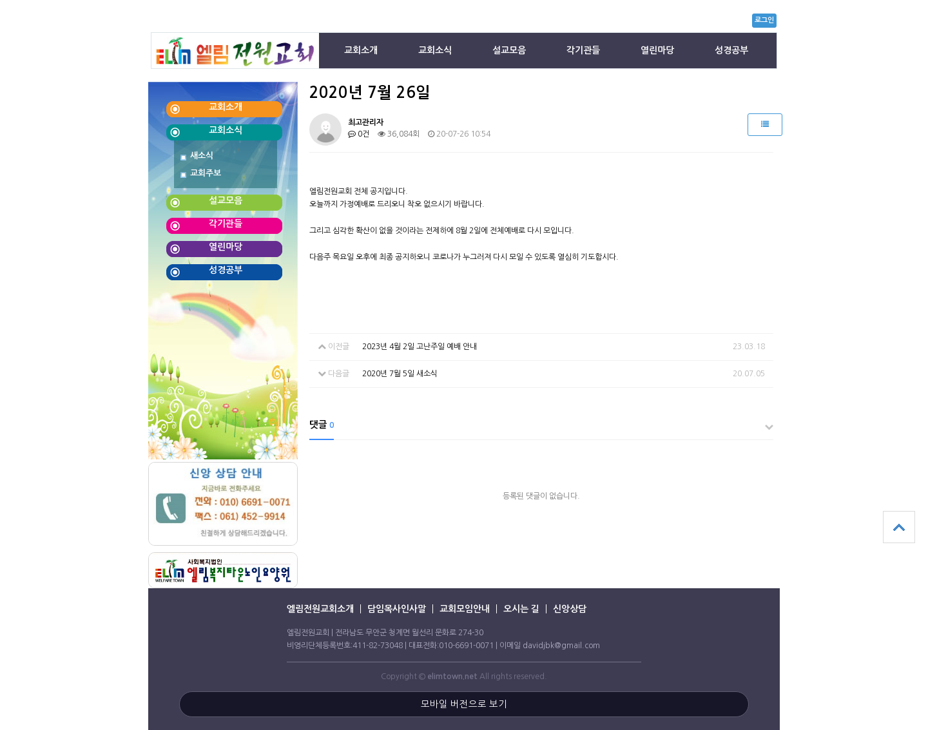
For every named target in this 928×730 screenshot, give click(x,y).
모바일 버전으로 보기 (464, 704)
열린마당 (657, 50)
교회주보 (205, 173)
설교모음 (509, 50)
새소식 (201, 155)
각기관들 (583, 50)
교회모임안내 (465, 608)
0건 (358, 134)
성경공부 (731, 50)
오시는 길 (521, 608)
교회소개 (361, 50)
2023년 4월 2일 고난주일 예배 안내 (419, 347)
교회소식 (435, 50)
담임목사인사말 (396, 608)
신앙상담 (569, 608)
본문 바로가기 (0, 32)
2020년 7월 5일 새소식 (400, 374)
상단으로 (899, 527)
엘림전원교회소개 (320, 608)
